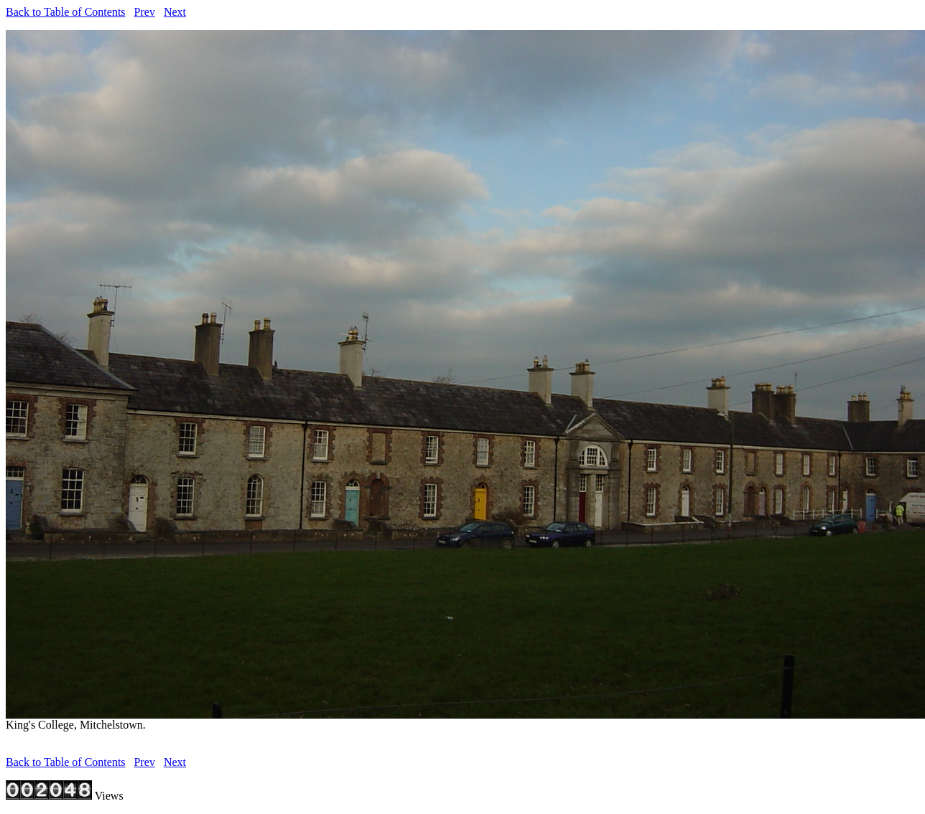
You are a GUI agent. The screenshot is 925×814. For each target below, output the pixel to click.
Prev (144, 12)
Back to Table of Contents (66, 12)
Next (175, 12)
